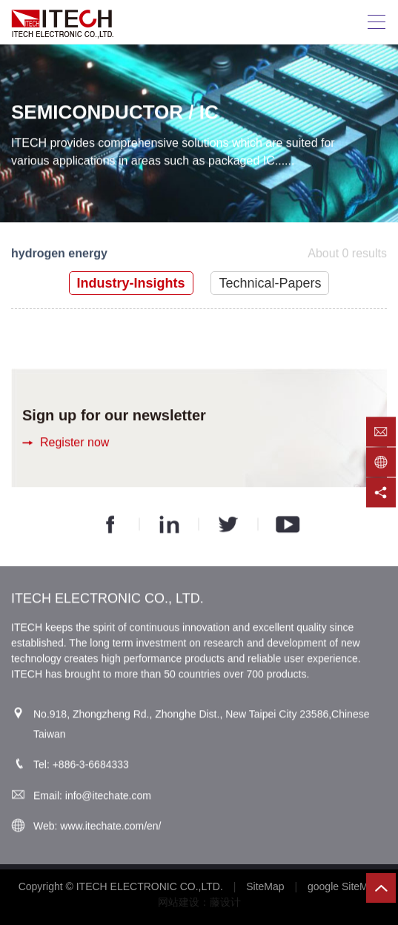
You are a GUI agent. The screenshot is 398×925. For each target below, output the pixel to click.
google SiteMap (343, 886)
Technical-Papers (270, 283)
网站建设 (178, 902)
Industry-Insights (131, 283)
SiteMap (265, 886)
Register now (74, 443)
